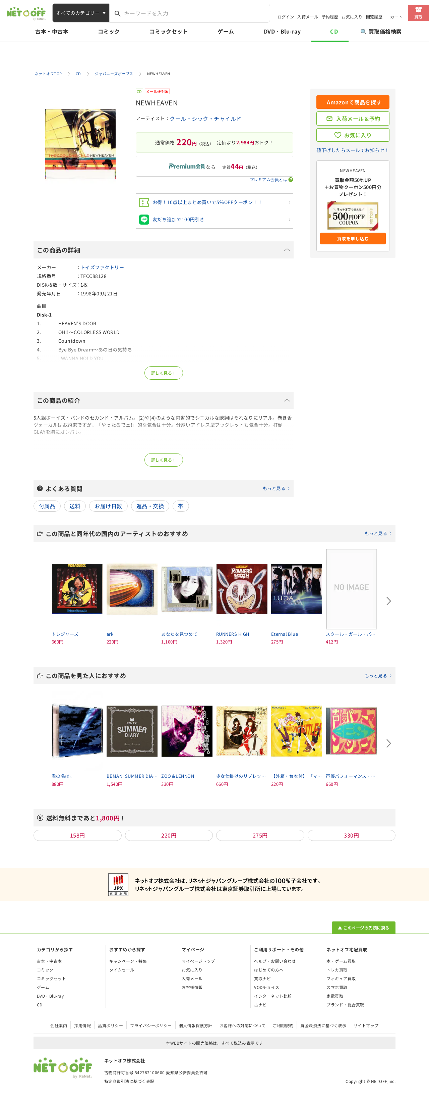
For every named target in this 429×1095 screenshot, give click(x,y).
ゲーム (226, 31)
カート (396, 16)
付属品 (47, 506)
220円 (168, 835)
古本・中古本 (51, 31)
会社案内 (58, 1025)
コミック (109, 31)
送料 (74, 506)
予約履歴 (330, 16)
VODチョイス (266, 987)
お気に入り (352, 16)
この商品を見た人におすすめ (219, 675)
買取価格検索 (381, 31)
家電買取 (334, 996)
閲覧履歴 (374, 16)
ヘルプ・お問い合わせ (275, 961)
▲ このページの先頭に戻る (363, 928)
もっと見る (274, 488)
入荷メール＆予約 (358, 118)
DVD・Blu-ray (282, 31)
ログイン (286, 16)
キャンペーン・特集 (128, 961)
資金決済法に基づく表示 (323, 1025)
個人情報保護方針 (195, 1025)
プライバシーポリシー (151, 1025)
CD (334, 31)
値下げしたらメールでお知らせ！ (352, 150)
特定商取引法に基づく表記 (129, 1081)
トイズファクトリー (102, 267)
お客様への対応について (242, 1025)
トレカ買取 (336, 969)
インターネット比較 (273, 996)
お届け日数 (108, 506)
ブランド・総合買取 (345, 1004)
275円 (260, 835)
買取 (418, 16)
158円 (77, 835)
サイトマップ (366, 1025)
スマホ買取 (336, 987)
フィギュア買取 (341, 978)
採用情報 (82, 1025)
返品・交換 (150, 506)
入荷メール (307, 16)
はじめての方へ (268, 969)
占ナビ (260, 1004)
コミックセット (168, 31)
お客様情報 (192, 987)
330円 (351, 835)
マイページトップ (198, 961)
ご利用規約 (282, 1025)
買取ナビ (262, 978)
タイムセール (121, 969)
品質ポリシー (110, 1025)
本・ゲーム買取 (341, 961)
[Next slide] (388, 601)
